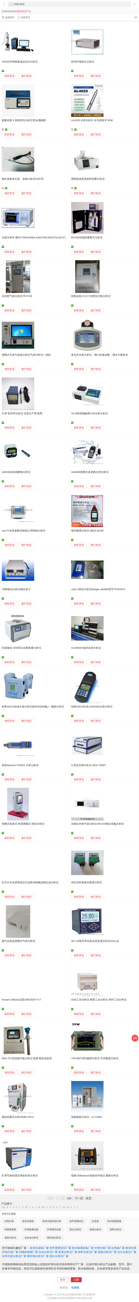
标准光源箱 (28, 1221)
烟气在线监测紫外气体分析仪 (18, 941)
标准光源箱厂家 (39, 1248)
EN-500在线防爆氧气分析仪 (87, 237)
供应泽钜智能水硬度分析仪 (86, 882)
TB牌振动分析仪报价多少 (16, 589)
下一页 (79, 1198)
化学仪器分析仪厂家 (14, 1256)
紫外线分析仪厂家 (38, 1256)
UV (63, 1207)
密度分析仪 (95, 1229)
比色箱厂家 (118, 1248)
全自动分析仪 (31, 1237)
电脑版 (75, 1287)
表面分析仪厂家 (107, 1252)
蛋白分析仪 (75, 1229)
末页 (88, 1198)
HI (26, 1207)
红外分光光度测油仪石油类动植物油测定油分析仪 (30, 882)
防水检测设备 (114, 1221)
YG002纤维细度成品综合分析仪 (20, 61)
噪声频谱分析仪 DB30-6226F (87, 530)
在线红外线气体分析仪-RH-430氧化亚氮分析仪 (97, 823)
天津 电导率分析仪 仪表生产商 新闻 (22, 413)
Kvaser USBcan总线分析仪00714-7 (21, 999)
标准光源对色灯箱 (51, 1221)
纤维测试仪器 (54, 1229)
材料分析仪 (115, 1229)
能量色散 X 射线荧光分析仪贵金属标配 (24, 120)
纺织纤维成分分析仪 (82, 61)
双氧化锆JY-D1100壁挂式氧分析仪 (90, 296)
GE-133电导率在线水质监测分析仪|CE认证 (95, 941)
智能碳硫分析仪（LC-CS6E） (87, 1117)
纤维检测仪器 (31, 1229)
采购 (135, 1038)
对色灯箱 (9, 1221)
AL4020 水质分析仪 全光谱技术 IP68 (92, 120)
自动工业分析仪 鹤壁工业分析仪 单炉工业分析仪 (99, 999)
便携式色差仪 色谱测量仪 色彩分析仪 (23, 823)
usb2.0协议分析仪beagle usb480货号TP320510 (98, 589)
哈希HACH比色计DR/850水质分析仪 (91, 706)
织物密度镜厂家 (28, 1252)
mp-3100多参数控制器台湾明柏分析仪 (23, 530)
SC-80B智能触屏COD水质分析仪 (89, 413)
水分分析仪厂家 (126, 1252)
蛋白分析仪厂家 (59, 1256)
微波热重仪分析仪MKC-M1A (18, 1117)
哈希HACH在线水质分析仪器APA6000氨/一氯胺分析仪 (33, 706)
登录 (62, 1279)
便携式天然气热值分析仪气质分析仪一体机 (26, 354)
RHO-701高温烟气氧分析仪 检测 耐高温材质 (27, 1058)
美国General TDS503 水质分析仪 (20, 765)
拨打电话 (26, 75)
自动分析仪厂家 (48, 1252)
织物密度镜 (10, 1229)
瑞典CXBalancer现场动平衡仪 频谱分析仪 (94, 1175)
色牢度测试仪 (76, 1221)
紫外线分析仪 (54, 1237)
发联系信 (9, 75)
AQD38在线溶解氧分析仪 (16, 472)
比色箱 (95, 1221)
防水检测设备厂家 (83, 1248)
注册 (76, 1279)
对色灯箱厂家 (102, 1248)
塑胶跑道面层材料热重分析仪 (88, 178)
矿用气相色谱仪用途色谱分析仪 (20, 1175)
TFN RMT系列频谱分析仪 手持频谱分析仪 (95, 1058)
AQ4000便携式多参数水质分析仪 (90, 472)
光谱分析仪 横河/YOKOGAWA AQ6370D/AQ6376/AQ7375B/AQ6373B (41, 237)
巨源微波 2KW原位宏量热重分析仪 (21, 647)
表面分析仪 (10, 1237)
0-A (3, 1207)
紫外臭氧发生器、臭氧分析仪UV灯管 (23, 178)
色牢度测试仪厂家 (60, 1248)
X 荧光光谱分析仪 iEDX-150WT (88, 765)
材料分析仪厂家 (87, 1252)
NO (43, 1207)
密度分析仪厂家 (67, 1252)
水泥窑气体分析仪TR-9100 (17, 296)
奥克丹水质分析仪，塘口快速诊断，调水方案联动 (99, 354)
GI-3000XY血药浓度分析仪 (86, 647)
